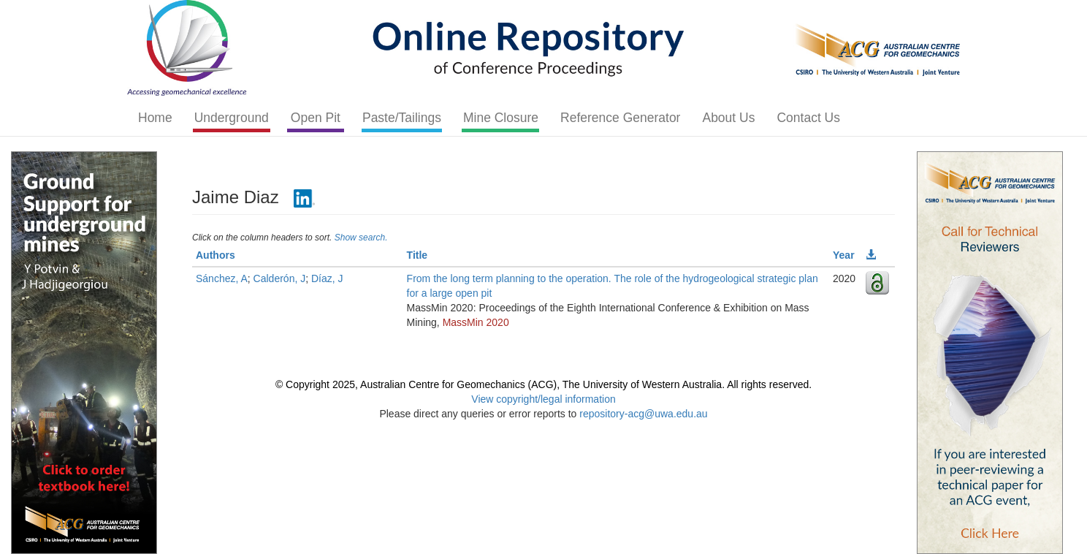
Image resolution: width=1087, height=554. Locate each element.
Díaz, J (327, 278)
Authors (215, 255)
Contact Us (808, 117)
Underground (231, 117)
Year (844, 255)
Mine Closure (500, 117)
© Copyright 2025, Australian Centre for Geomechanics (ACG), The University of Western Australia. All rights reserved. (543, 384)
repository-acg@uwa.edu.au (643, 414)
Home (155, 117)
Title (417, 255)
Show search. (361, 237)
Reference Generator (620, 117)
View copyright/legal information (543, 399)
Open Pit (315, 117)
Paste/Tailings (401, 117)
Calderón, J (279, 278)
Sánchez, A (222, 278)
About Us (728, 117)
